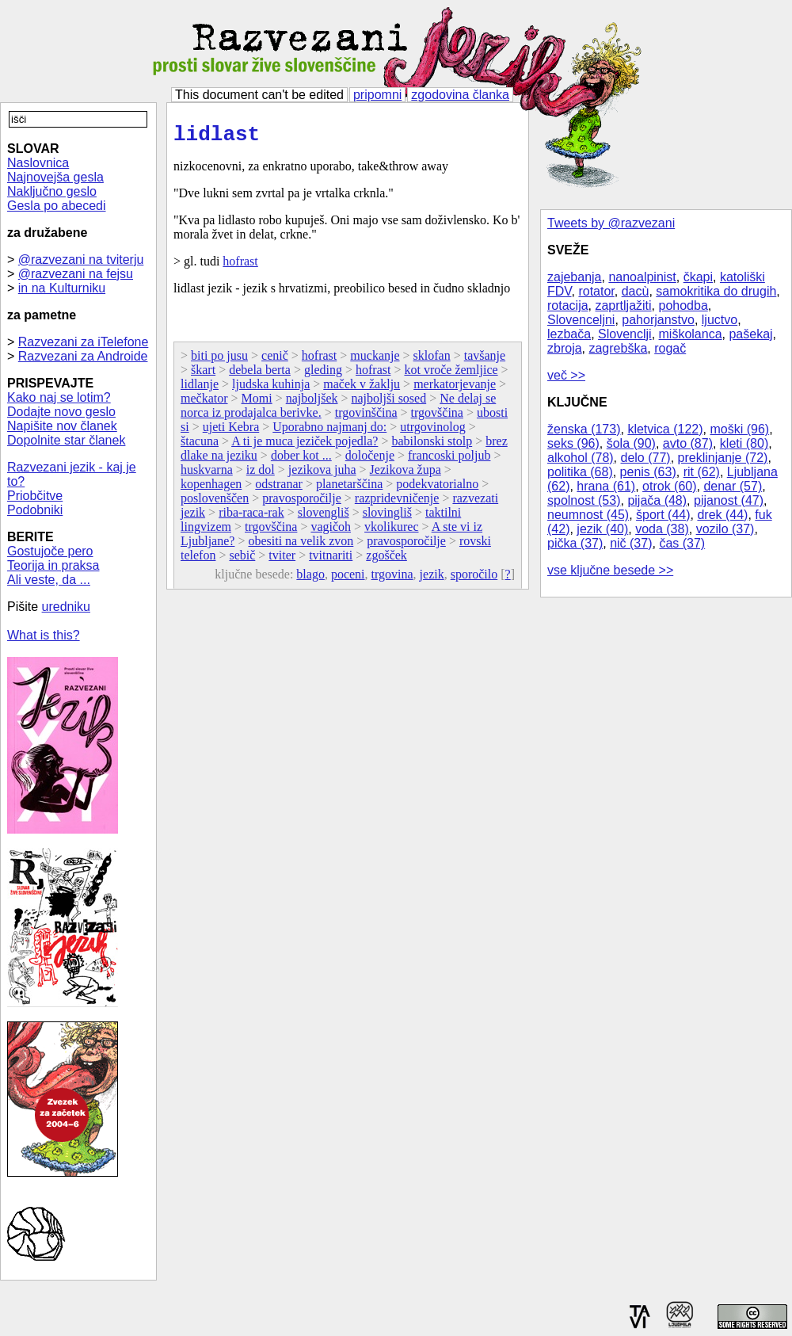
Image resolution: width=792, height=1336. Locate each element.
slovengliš (323, 517)
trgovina (392, 579)
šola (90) (631, 443)
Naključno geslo (52, 191)
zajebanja (574, 277)
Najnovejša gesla (55, 177)
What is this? (43, 635)
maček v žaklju (361, 388)
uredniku (66, 606)
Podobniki (35, 510)
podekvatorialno (437, 488)
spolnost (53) (584, 500)
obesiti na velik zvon (300, 545)
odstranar (279, 488)
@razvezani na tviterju (81, 259)
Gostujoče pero (50, 551)
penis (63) (648, 472)
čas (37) (682, 543)
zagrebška (617, 348)
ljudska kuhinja (271, 388)
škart (203, 374)
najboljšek (312, 403)
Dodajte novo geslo (61, 411)
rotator (596, 291)
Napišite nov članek (62, 426)
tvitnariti (330, 560)
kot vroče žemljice (450, 374)
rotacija (567, 305)
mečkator (204, 403)
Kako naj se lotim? (59, 397)
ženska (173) (584, 429)
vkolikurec (391, 531)
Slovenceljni (581, 319)
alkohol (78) (580, 457)
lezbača (569, 334)
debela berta (260, 374)
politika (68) (580, 472)
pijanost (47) (728, 500)
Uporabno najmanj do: (329, 431)
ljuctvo (719, 319)
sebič (242, 560)
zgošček (386, 560)
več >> (566, 375)
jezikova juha (322, 474)
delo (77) (646, 457)
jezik (432, 579)
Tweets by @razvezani (611, 223)
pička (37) (575, 543)
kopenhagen (211, 488)
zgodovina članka (460, 94)
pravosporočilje (301, 503)
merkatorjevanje (454, 388)
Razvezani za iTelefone (83, 342)
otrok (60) (669, 486)
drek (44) (722, 514)
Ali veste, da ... (48, 579)
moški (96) (739, 429)
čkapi (698, 277)
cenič (274, 360)
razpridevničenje (397, 503)
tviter (281, 560)
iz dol (260, 474)
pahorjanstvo (658, 319)
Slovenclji (625, 334)
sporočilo (474, 579)
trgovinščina (366, 417)
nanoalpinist (642, 277)
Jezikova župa (405, 474)
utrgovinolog (432, 431)
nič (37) (631, 543)
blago (310, 579)
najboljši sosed (389, 403)
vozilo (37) (725, 529)
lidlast (216, 137)
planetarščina (349, 488)
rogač (670, 348)
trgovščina (437, 417)
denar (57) (732, 486)
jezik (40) (602, 529)
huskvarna (207, 474)
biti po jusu (219, 360)
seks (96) (573, 443)
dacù (635, 291)
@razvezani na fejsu (75, 274)
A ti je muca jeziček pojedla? (304, 445)
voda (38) (662, 529)
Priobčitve (35, 495)
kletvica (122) (665, 429)
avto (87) (688, 443)
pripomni (377, 94)
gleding (323, 374)
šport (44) (663, 514)
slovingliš (387, 517)
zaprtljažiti (623, 305)
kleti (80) (744, 443)
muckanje (374, 360)
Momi (257, 403)
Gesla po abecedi (56, 205)
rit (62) (701, 472)
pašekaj (750, 334)
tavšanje (484, 360)
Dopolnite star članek (66, 440)
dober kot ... (301, 460)
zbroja (564, 348)
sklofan (432, 360)
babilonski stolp (431, 445)
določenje (369, 460)
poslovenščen (215, 503)
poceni (348, 579)
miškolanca (690, 334)
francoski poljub (449, 460)
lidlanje (200, 388)
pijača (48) (657, 500)
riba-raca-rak (251, 517)
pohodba (683, 305)
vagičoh (330, 531)
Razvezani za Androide (83, 356)
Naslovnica (38, 163)
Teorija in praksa (53, 565)
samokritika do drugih (716, 291)
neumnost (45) (588, 514)
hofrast (240, 266)
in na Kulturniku (61, 288)
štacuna (200, 445)
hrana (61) (606, 486)
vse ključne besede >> (610, 570)
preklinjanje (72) (723, 457)
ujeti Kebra (231, 431)
